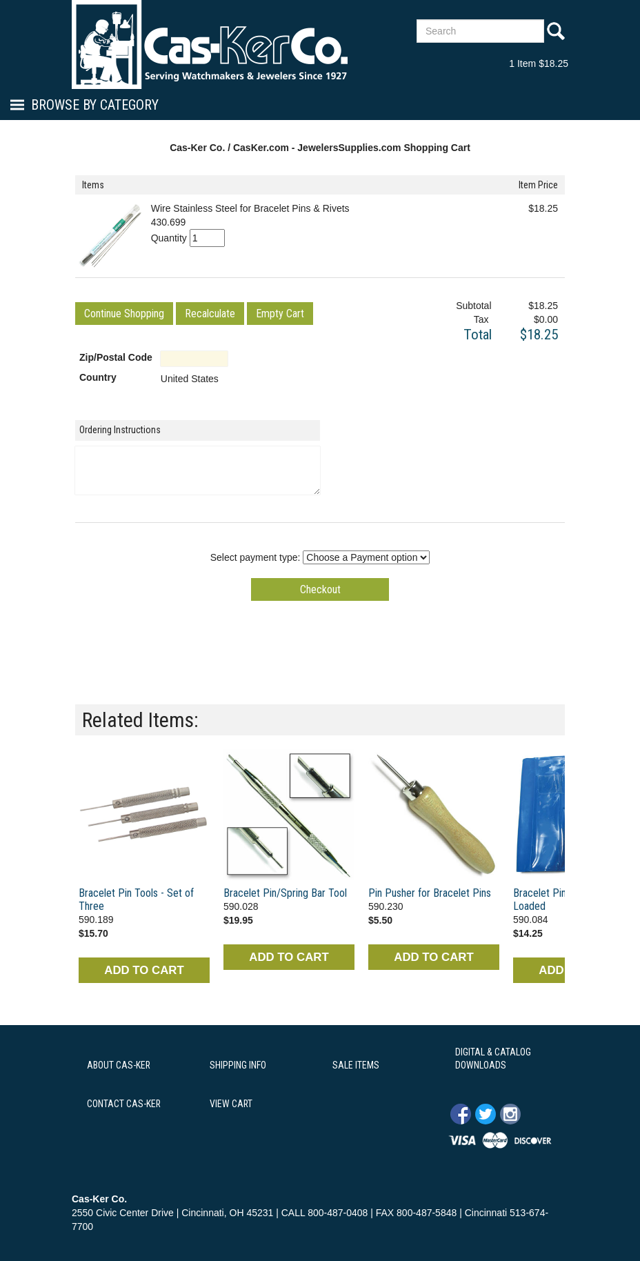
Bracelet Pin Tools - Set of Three (136, 899)
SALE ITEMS (355, 1065)
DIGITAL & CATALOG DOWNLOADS (493, 1058)
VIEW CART (231, 1103)
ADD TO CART (143, 970)
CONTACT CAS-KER (124, 1103)
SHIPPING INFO (238, 1065)
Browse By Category (95, 105)
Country (98, 377)
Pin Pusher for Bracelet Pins (429, 893)
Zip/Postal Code (115, 357)
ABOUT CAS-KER (118, 1065)
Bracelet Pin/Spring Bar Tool (285, 893)
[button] (124, 313)
